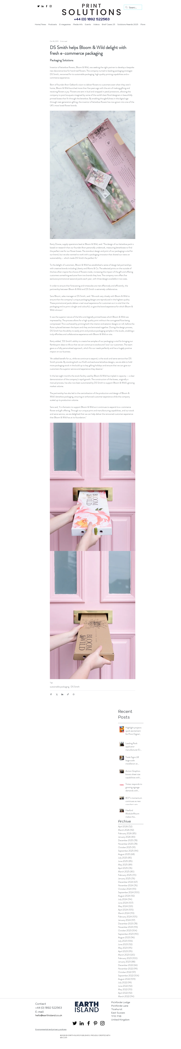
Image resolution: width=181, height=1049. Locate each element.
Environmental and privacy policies (50, 1029)
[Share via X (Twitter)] (57, 694)
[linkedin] (42, 6)
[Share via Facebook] (51, 694)
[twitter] (38, 6)
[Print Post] (73, 694)
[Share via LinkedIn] (62, 694)
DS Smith (75, 686)
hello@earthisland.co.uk (48, 1015)
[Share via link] (68, 694)
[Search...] (133, 7)
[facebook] (46, 6)
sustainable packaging (59, 686)
